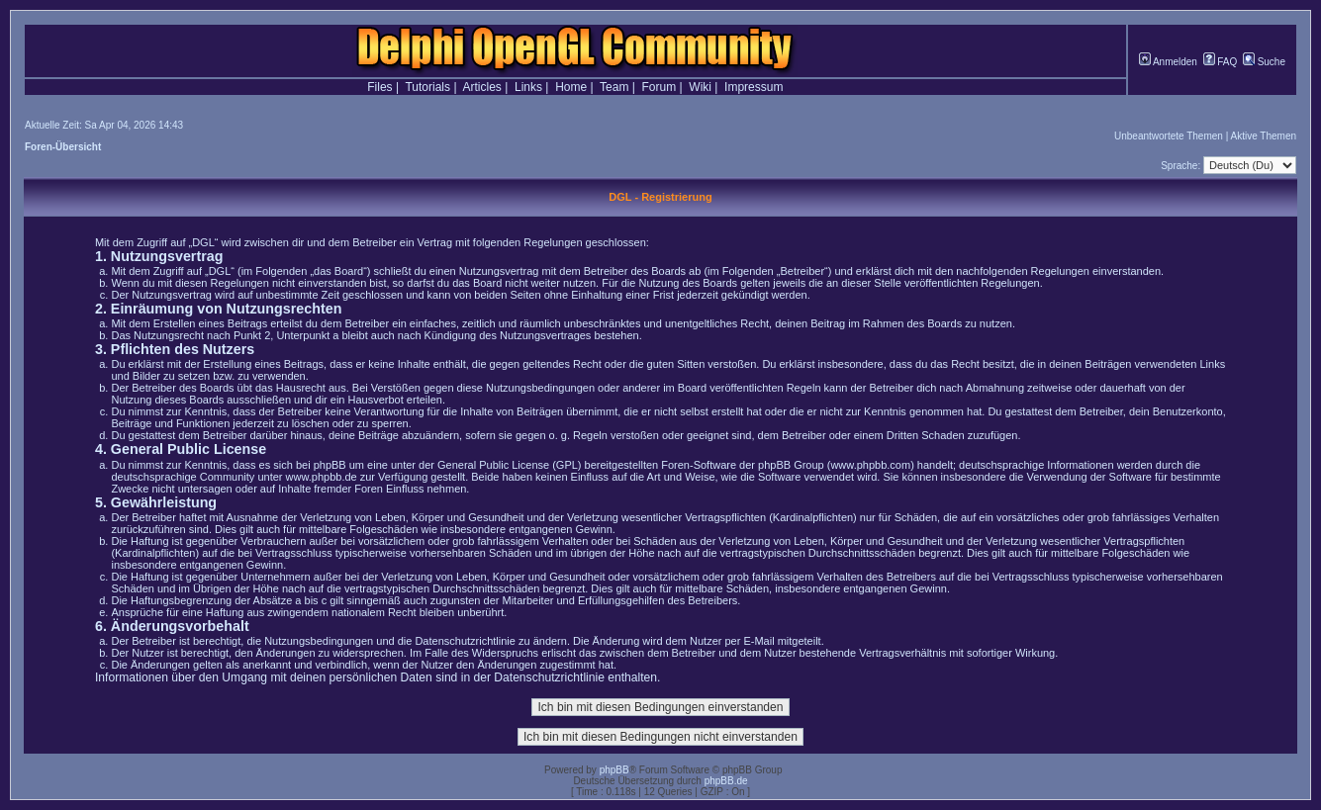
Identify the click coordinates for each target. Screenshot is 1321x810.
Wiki (700, 87)
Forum (659, 87)
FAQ (1220, 61)
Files (379, 87)
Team (614, 87)
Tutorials (427, 87)
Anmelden (1168, 61)
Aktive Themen (1263, 136)
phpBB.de (726, 780)
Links (528, 87)
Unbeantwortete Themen (1168, 136)
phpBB (614, 770)
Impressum (753, 87)
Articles (482, 87)
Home (571, 87)
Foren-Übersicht (63, 146)
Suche (1264, 61)
